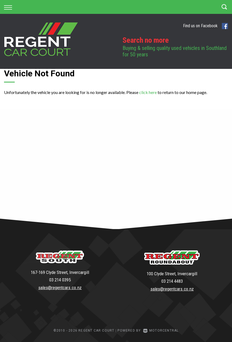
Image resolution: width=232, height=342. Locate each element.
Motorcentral (161, 330)
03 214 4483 (172, 281)
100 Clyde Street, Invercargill (172, 273)
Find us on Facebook (205, 26)
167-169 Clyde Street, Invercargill (60, 272)
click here (148, 92)
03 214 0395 (60, 279)
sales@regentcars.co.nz (60, 287)
